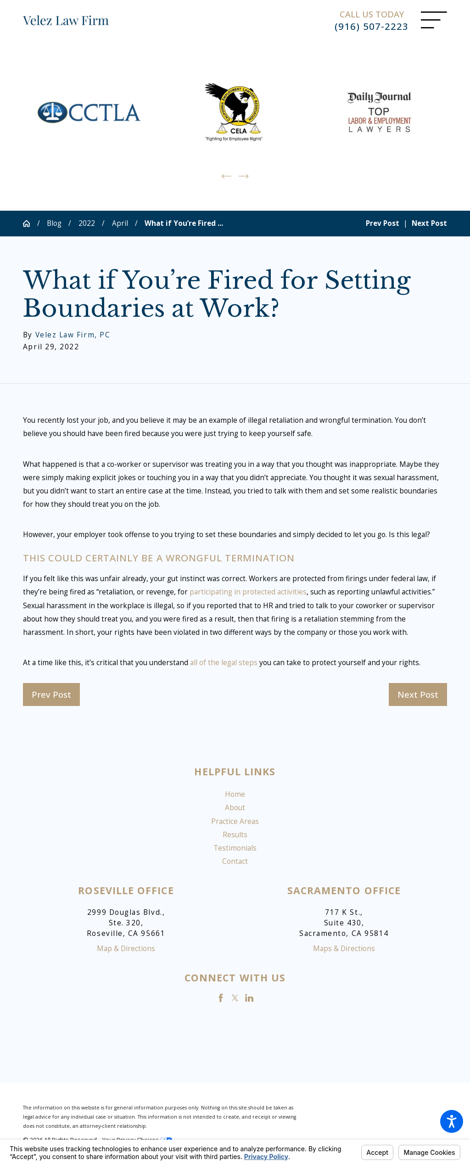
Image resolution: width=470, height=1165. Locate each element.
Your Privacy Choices (137, 1139)
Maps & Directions (344, 948)
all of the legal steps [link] (223, 662)
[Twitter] (235, 997)
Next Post (417, 693)
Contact (235, 861)
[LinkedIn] (249, 997)
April (120, 223)
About (235, 807)
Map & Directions (126, 948)
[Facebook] (221, 997)
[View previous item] (227, 175)
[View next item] (244, 175)
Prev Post (51, 693)
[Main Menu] (434, 20)
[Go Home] (30, 222)
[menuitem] (235, 794)
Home (235, 794)
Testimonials (235, 847)
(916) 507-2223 (371, 26)
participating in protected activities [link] (248, 591)
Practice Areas (235, 820)
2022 (86, 223)
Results (235, 834)
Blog (54, 223)
